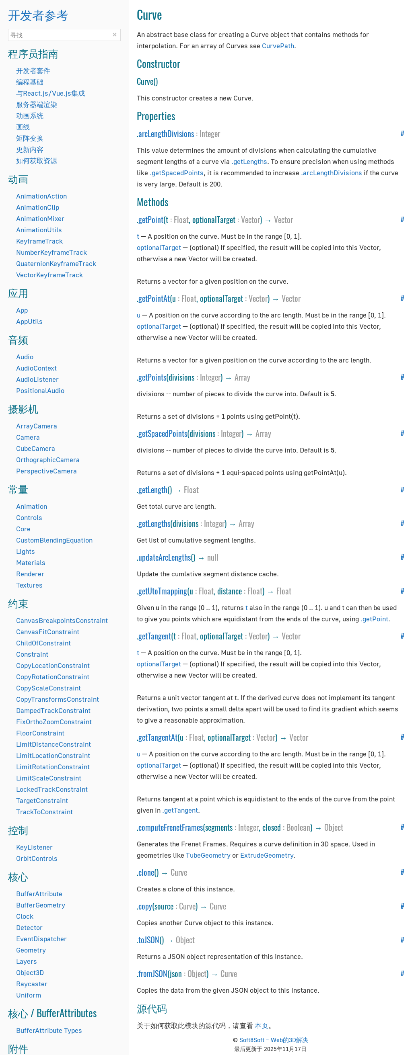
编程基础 (29, 82)
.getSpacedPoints (177, 172)
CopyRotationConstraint (52, 676)
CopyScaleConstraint (48, 688)
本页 (261, 1025)
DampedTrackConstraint (53, 710)
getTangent (154, 636)
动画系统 (29, 115)
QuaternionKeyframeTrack (56, 263)
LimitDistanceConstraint (53, 744)
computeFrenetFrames (170, 827)
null (212, 557)
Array (242, 377)
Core (23, 528)
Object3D (30, 972)
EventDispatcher (41, 938)
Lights (25, 551)
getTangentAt (157, 737)
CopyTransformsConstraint (57, 699)
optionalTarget (159, 247)
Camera (28, 437)
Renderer (30, 573)
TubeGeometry (208, 855)
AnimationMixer (40, 218)
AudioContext (36, 368)
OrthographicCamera (48, 459)
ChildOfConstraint (43, 643)
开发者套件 (33, 70)
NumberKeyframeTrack (51, 252)
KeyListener (34, 847)
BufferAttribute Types (49, 1030)
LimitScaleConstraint (48, 778)
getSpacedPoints (162, 433)
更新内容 (29, 149)
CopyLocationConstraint (53, 665)
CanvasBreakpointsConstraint (62, 620)
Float (181, 219)
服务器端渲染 (36, 104)
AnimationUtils (39, 229)
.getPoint (374, 619)
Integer (210, 133)
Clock (24, 916)
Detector (29, 927)
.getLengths (249, 161)
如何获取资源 (36, 160)
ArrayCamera (36, 426)
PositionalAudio (40, 390)
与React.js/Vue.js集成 (50, 93)
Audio (24, 356)
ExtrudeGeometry (266, 855)
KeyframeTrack (39, 241)
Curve (179, 872)
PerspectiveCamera (46, 471)
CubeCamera (35, 448)
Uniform (28, 995)
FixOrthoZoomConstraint (54, 721)
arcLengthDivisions (166, 133)
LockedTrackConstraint (52, 789)
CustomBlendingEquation (54, 540)
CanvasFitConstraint (47, 631)
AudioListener (37, 379)
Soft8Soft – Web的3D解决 (273, 1039)
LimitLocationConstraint (53, 755)
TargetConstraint (42, 800)
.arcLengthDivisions (331, 172)
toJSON (148, 940)
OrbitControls (37, 858)
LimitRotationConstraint (53, 766)
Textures (29, 585)
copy (145, 906)
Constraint (32, 654)
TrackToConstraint (44, 811)
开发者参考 (38, 14)
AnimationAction (41, 196)
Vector (250, 219)
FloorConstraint (40, 733)
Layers (26, 961)
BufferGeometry (40, 905)
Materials (30, 562)
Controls (29, 517)
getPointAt (154, 298)
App (22, 310)
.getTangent (180, 810)
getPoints (152, 377)
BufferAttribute (39, 893)
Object (333, 827)
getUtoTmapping (162, 591)
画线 (23, 127)
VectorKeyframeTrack (49, 274)
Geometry (31, 950)
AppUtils (29, 321)
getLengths (154, 523)
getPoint (150, 219)
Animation (31, 506)
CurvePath (278, 45)
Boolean (298, 827)
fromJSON (152, 973)
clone (146, 872)
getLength (152, 489)
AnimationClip (37, 207)
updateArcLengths (164, 557)
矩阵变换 (29, 138)
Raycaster (31, 983)
